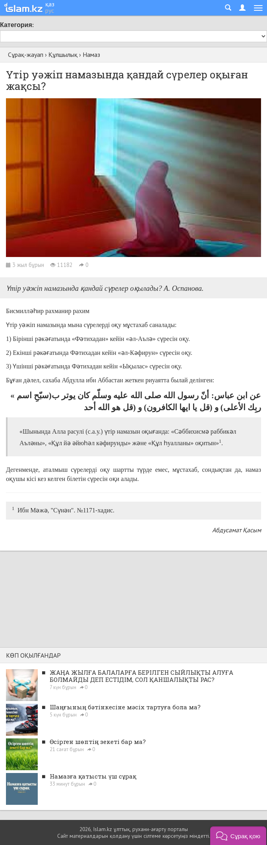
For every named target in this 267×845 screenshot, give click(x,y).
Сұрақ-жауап (25, 54)
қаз (49, 4)
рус (49, 10)
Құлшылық (62, 54)
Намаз (91, 54)
